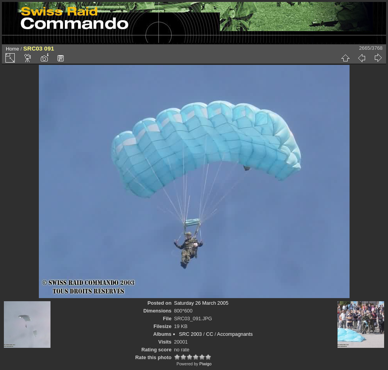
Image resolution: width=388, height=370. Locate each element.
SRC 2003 (190, 334)
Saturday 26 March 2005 (201, 303)
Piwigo (205, 363)
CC (209, 334)
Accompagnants (235, 334)
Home (12, 49)
